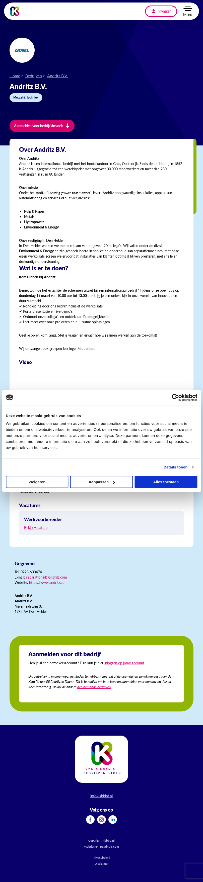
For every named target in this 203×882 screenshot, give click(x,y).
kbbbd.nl (109, 840)
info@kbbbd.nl (101, 795)
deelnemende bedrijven (94, 686)
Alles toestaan (166, 482)
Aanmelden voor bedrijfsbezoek (38, 125)
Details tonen (175, 467)
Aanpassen (102, 482)
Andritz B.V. (57, 75)
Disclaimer (101, 863)
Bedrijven (33, 75)
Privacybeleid (101, 857)
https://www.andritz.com (48, 582)
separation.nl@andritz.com (46, 577)
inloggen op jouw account (124, 662)
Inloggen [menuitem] (164, 11)
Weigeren (37, 482)
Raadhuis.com (109, 846)
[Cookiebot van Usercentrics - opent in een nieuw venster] (175, 397)
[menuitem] (90, 819)
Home (15, 75)
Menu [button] (187, 14)
